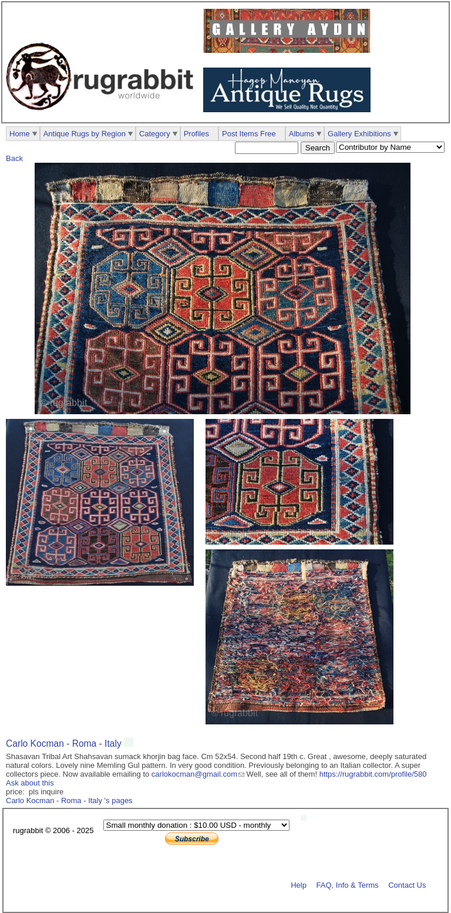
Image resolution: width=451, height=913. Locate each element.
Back (14, 158)
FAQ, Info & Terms (348, 884)
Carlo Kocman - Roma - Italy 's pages (69, 800)
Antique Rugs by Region (84, 133)
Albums (301, 133)
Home (19, 133)
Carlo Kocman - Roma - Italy (65, 743)
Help (299, 884)
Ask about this (30, 782)
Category (154, 133)
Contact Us (407, 884)
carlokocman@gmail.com (194, 774)
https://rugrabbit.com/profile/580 (373, 774)
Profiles (196, 133)
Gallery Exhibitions (359, 133)
